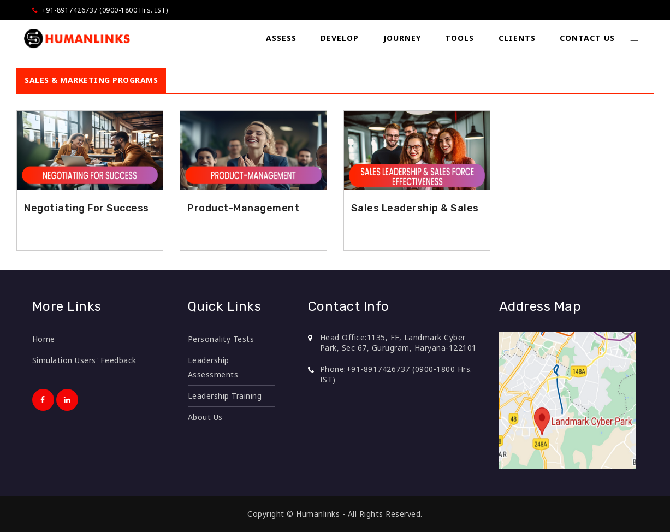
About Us (205, 417)
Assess (281, 38)
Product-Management (243, 208)
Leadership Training (225, 396)
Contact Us (587, 38)
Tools (459, 38)
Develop (340, 38)
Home (43, 339)
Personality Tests (221, 339)
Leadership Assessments (213, 367)
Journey (402, 38)
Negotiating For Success (86, 208)
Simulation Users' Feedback (84, 360)
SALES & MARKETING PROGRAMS (91, 80)
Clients (517, 38)
